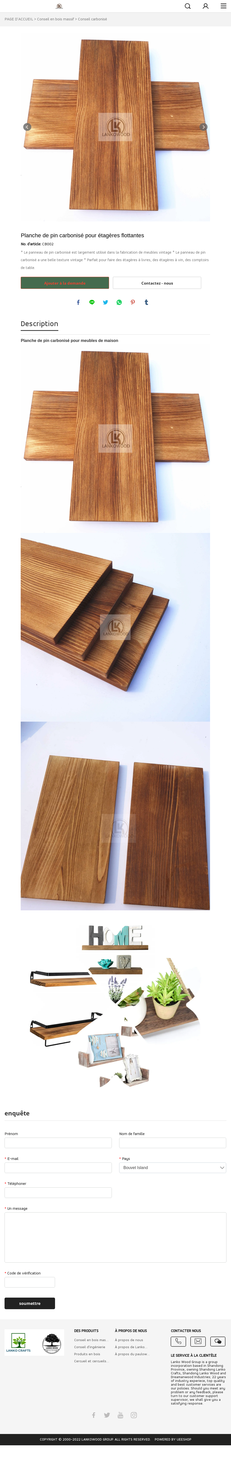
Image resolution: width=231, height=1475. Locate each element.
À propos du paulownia (132, 1355)
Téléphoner (15, 1185)
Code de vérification (23, 1274)
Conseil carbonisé (92, 19)
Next (203, 127)
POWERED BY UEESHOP (173, 1441)
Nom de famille (132, 1135)
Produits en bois (87, 1355)
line (92, 302)
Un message (16, 1210)
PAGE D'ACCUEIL (19, 19)
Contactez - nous (157, 283)
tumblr (147, 302)
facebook (79, 302)
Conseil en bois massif (55, 19)
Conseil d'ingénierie (89, 1348)
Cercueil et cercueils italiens (91, 1362)
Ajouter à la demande (65, 283)
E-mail (11, 1160)
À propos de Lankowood (132, 1348)
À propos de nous (129, 1341)
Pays (124, 1160)
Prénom (11, 1135)
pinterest (133, 302)
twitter (106, 302)
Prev (27, 127)
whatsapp (119, 302)
